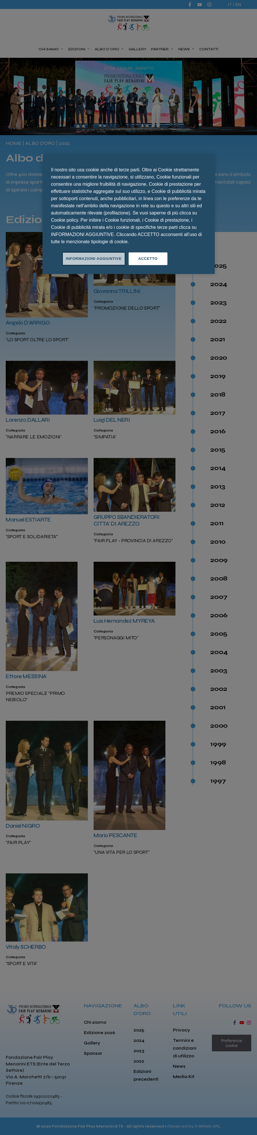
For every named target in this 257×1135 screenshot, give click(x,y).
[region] (128, 214)
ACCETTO (147, 258)
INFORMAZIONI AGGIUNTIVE (93, 258)
